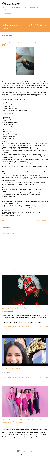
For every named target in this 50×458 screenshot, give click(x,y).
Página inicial (7, 13)
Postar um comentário (8, 233)
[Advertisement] (25, 252)
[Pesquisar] (43, 3)
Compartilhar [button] (41, 220)
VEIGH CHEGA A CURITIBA (14, 308)
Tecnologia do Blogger (25, 451)
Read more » (44, 326)
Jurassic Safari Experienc (11, 368)
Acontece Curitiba (11, 3)
